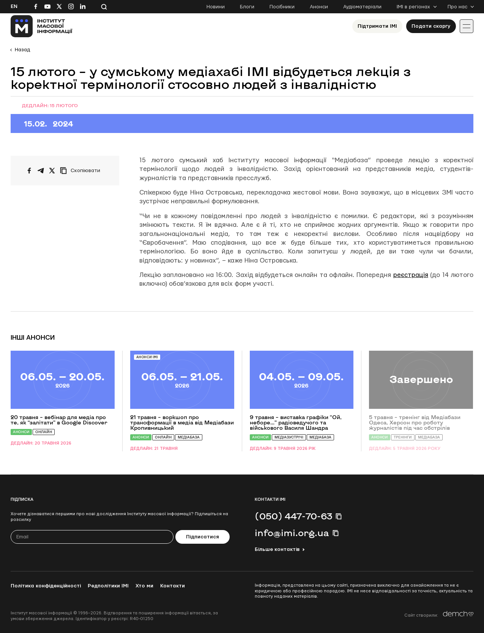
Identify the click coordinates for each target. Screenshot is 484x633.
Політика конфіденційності (46, 586)
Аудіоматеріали (362, 6)
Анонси (319, 6)
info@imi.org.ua (292, 532)
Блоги (247, 6)
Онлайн (43, 432)
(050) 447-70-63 (293, 516)
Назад (22, 49)
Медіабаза (189, 437)
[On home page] (42, 26)
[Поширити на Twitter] (52, 170)
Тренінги (403, 437)
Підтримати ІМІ (377, 26)
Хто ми (144, 586)
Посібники (282, 6)
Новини (216, 6)
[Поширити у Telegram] (40, 170)
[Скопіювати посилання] (82, 170)
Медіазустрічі (288, 437)
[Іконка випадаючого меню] (466, 26)
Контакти (172, 586)
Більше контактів (277, 549)
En (14, 6)
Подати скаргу (431, 26)
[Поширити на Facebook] (29, 170)
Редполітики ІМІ (108, 586)
